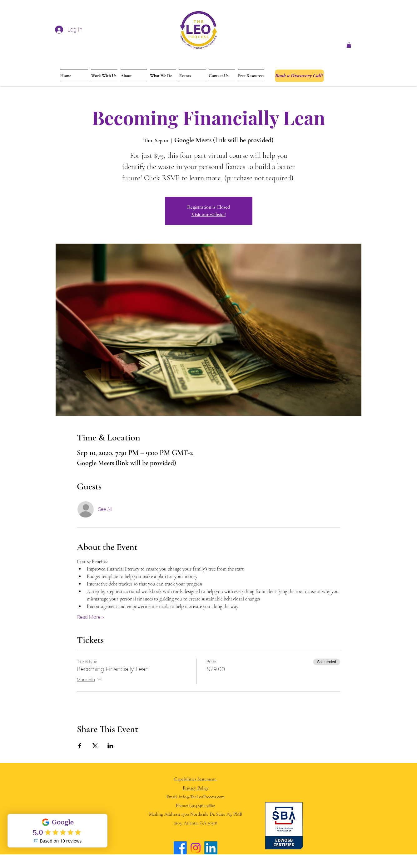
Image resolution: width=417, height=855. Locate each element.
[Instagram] (195, 847)
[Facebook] (180, 847)
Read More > (90, 617)
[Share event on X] (95, 745)
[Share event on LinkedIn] (110, 745)
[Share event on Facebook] (80, 745)
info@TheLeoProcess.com (202, 796)
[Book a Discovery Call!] (299, 76)
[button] (348, 45)
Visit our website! (208, 214)
